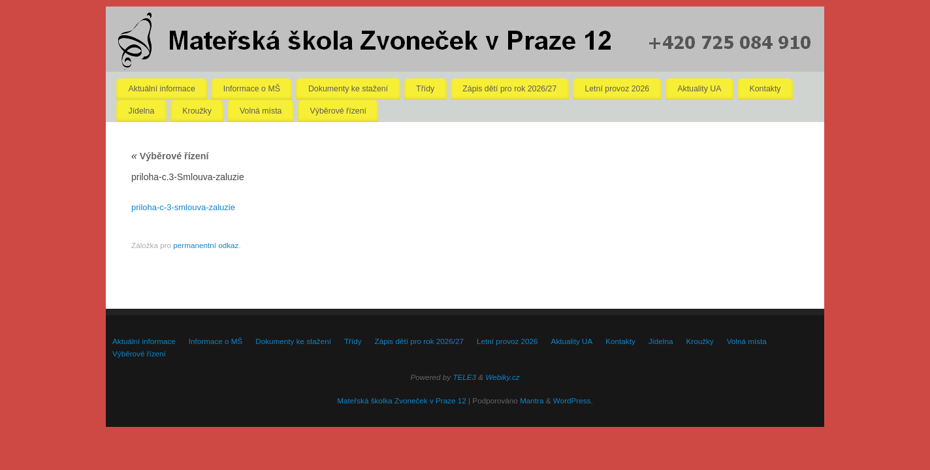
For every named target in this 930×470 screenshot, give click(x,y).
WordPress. (573, 400)
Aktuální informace (162, 88)
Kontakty (765, 88)
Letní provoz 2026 (617, 88)
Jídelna (142, 111)
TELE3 (464, 377)
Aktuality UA (699, 88)
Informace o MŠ (251, 88)
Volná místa (261, 111)
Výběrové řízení (338, 111)
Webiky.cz (502, 377)
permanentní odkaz (205, 245)
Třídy (425, 88)
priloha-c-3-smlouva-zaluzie (183, 207)
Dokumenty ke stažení (348, 88)
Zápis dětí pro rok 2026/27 (509, 88)
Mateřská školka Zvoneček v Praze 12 (401, 400)
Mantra (531, 400)
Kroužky (197, 111)
